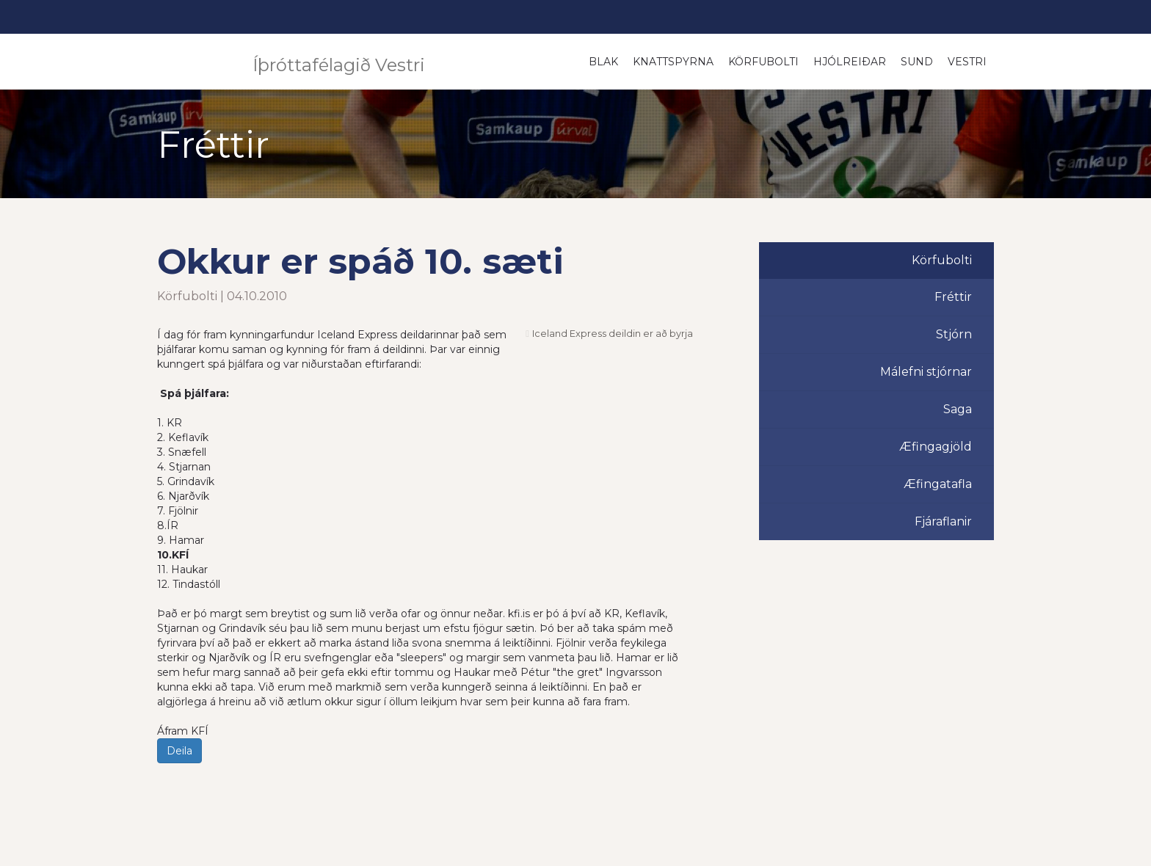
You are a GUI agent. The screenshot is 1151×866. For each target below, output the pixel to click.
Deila (179, 750)
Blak (603, 61)
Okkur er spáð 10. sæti (360, 261)
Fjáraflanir (943, 521)
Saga (957, 409)
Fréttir (953, 297)
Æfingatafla (938, 484)
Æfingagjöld (935, 447)
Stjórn (954, 334)
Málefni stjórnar (926, 372)
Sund (917, 61)
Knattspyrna (673, 61)
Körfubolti (763, 61)
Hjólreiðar (849, 61)
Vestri (967, 61)
